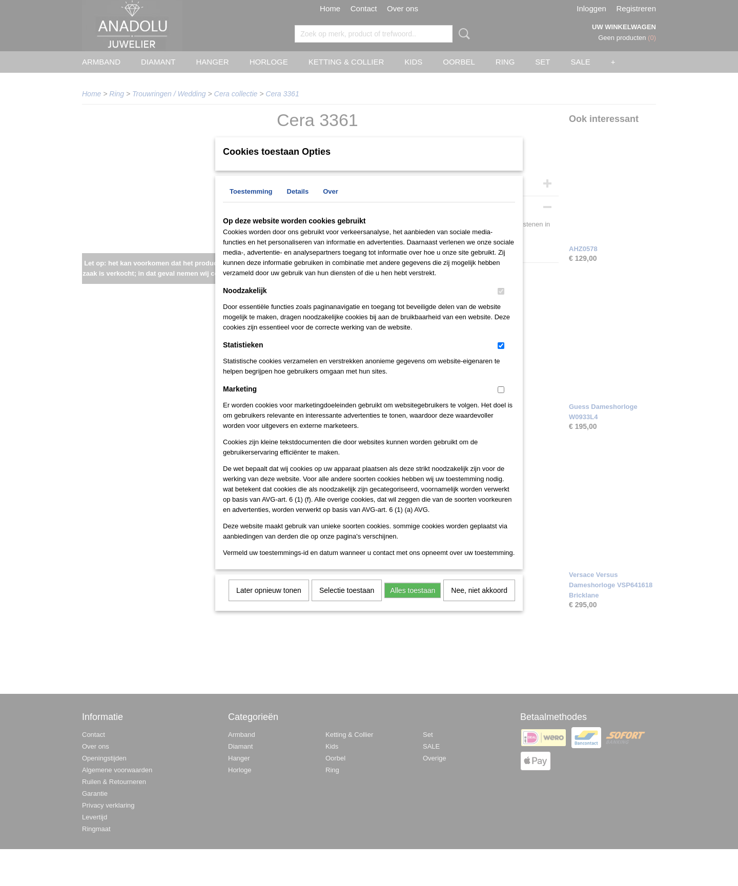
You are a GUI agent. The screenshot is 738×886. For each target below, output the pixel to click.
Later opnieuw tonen (268, 604)
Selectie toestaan (346, 604)
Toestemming (251, 205)
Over (330, 205)
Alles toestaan (412, 604)
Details (298, 205)
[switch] (501, 304)
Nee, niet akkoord (479, 604)
